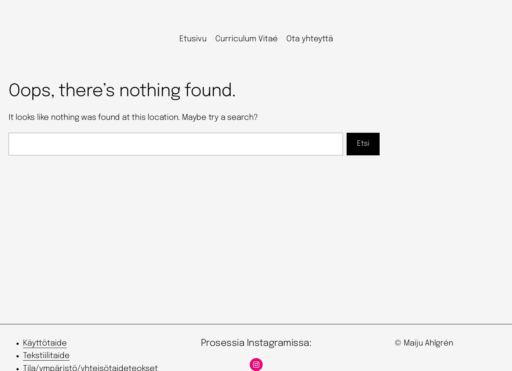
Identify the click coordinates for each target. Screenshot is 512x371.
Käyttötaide (45, 343)
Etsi (363, 143)
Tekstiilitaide (46, 356)
